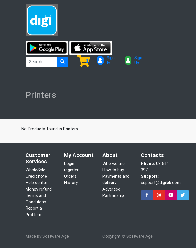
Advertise (111, 189)
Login (69, 163)
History (71, 182)
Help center (36, 182)
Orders (70, 176)
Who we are (113, 163)
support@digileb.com (161, 182)
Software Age (55, 236)
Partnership (113, 195)
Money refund (39, 189)
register (71, 169)
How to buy (113, 169)
